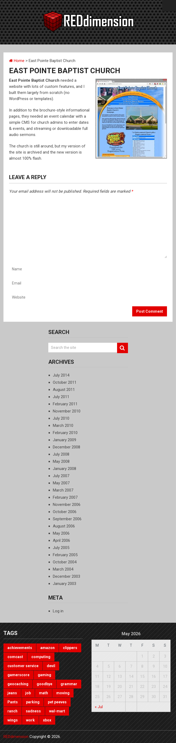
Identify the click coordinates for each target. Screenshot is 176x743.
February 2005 (65, 554)
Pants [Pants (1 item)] (12, 702)
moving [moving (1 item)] (63, 693)
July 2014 (61, 375)
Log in (58, 611)
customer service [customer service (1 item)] (22, 666)
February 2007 (65, 497)
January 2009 (64, 439)
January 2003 (64, 583)
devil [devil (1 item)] (51, 666)
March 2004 (63, 569)
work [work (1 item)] (30, 720)
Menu (169, 5)
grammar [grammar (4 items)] (69, 684)
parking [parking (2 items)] (33, 702)
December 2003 (66, 576)
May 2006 (61, 533)
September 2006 (67, 519)
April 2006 (61, 540)
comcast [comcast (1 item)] (15, 657)
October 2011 (64, 382)
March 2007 (63, 490)
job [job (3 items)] (28, 693)
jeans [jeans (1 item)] (12, 693)
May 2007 (61, 483)
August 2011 (64, 389)
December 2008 (66, 447)
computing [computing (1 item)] (40, 657)
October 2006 (64, 511)
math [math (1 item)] (43, 693)
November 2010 (66, 411)
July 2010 (61, 418)
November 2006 (66, 504)
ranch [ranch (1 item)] (12, 711)
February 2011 (65, 404)
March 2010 (63, 425)
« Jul (99, 706)
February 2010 (65, 432)
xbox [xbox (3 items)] (47, 720)
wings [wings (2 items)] (12, 720)
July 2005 (61, 547)
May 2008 (61, 461)
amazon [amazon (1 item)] (47, 648)
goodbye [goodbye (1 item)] (44, 684)
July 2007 (61, 475)
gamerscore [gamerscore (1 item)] (18, 675)
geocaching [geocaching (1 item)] (17, 684)
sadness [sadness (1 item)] (33, 711)
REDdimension (15, 736)
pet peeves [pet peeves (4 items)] (57, 702)
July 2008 (61, 454)
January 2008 (64, 468)
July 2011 (61, 396)
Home (16, 60)
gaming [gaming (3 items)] (44, 675)
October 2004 (64, 562)
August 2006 (64, 526)
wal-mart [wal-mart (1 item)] (57, 711)
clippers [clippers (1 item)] (70, 648)
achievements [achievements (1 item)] (19, 648)
